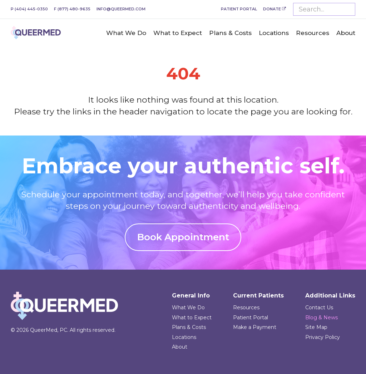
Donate (274, 9)
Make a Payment (254, 327)
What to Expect (177, 32)
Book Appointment (183, 237)
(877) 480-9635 (72, 9)
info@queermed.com (121, 9)
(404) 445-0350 (29, 9)
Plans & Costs (230, 32)
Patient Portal (239, 9)
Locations (274, 32)
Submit (348, 9)
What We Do (126, 32)
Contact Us (319, 307)
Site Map (316, 327)
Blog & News (321, 317)
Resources (312, 32)
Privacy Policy (322, 337)
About (345, 32)
